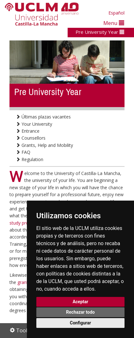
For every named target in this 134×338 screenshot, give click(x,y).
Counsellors (31, 138)
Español (116, 13)
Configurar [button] (80, 322)
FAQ (23, 152)
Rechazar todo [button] (80, 312)
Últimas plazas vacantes (43, 117)
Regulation (29, 159)
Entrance (28, 131)
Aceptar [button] (80, 301)
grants (24, 282)
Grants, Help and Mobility (44, 145)
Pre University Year (100, 32)
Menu (113, 23)
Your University (34, 124)
